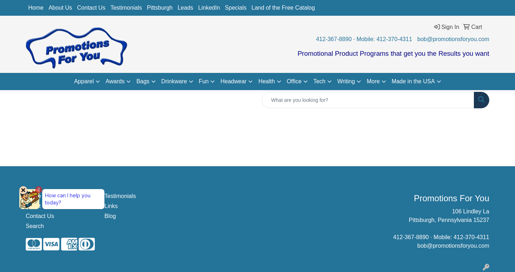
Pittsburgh (160, 8)
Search (35, 226)
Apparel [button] (84, 81)
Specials (235, 8)
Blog (110, 216)
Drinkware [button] (174, 81)
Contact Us (91, 8)
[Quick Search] (368, 100)
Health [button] (266, 81)
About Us (60, 8)
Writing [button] (346, 81)
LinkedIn (209, 8)
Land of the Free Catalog (283, 8)
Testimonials (126, 8)
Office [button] (294, 81)
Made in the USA (413, 81)
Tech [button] (319, 81)
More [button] (373, 81)
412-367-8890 (334, 39)
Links (111, 206)
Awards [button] (115, 81)
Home (36, 8)
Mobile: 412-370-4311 (384, 39)
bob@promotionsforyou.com (453, 39)
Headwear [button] (233, 81)
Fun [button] (204, 81)
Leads (185, 8)
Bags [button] (142, 81)
